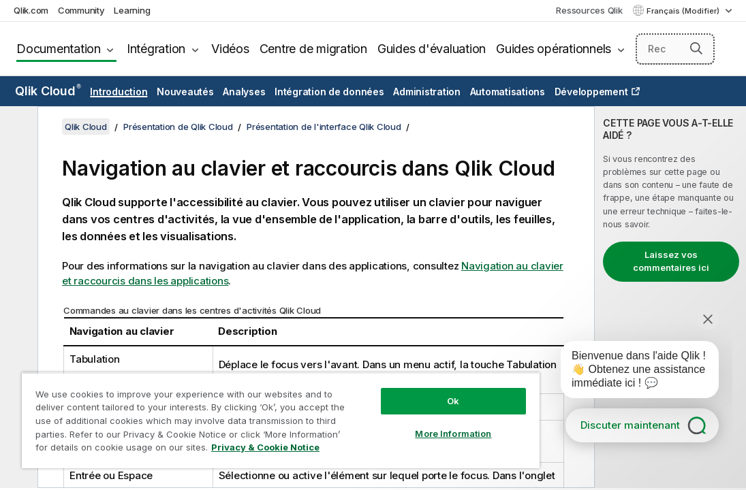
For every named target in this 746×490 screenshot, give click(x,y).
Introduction (118, 91)
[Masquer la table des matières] (17, 127)
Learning (132, 10)
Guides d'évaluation (431, 49)
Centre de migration (313, 49)
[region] (238, 408)
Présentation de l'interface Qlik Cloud (324, 126)
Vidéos (230, 49)
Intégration (156, 49)
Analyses (244, 91)
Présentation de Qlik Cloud (178, 126)
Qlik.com (31, 10)
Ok (381, 377)
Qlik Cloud (48, 91)
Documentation (58, 49)
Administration (427, 91)
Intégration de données (329, 91)
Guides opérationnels (553, 49)
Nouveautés (185, 91)
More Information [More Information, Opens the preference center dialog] (381, 409)
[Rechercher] (675, 49)
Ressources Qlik (589, 10)
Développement (591, 91)
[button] (696, 48)
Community (81, 10)
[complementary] (670, 297)
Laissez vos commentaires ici (671, 261)
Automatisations (507, 91)
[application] (630, 372)
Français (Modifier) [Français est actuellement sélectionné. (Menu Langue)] (684, 11)
